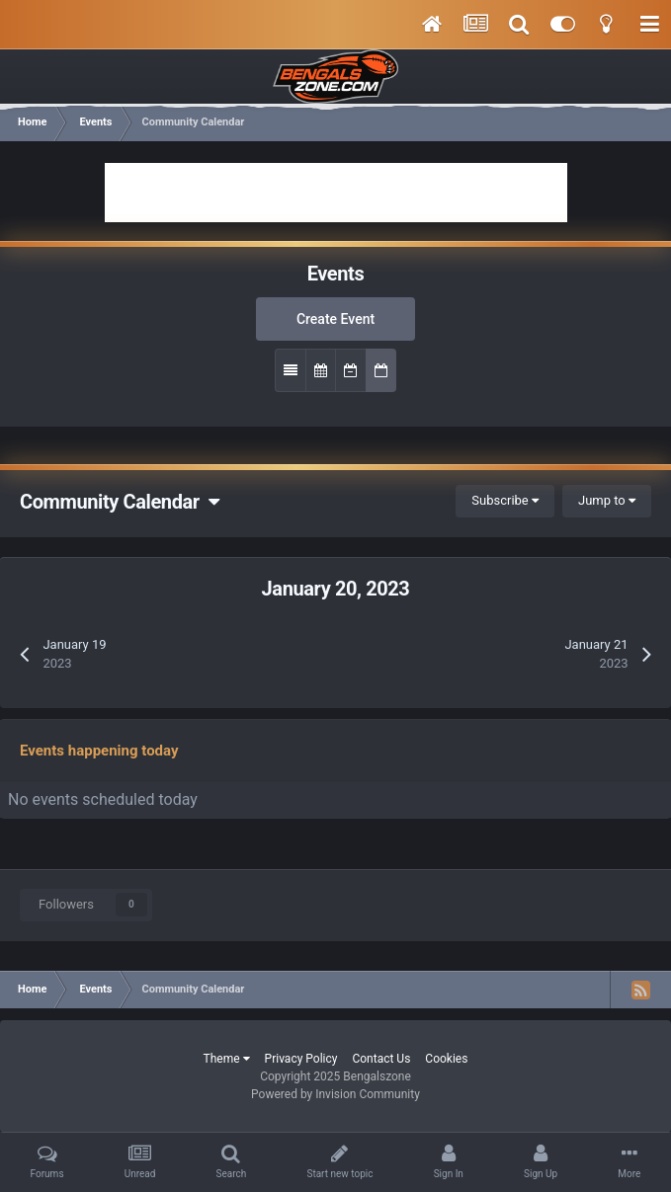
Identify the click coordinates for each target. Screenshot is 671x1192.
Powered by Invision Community (335, 1094)
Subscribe (505, 500)
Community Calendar (119, 502)
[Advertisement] (336, 192)
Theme (227, 1059)
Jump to (606, 500)
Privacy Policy (301, 1059)
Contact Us (381, 1059)
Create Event (335, 319)
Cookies (446, 1059)
